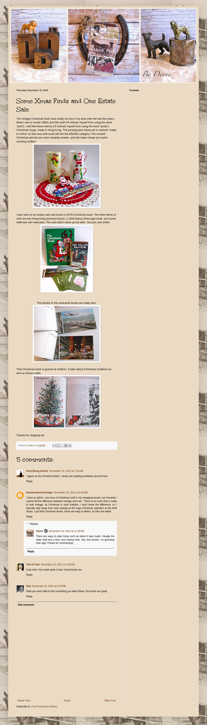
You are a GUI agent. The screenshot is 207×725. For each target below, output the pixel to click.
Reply (29, 481)
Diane (39, 531)
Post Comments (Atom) (44, 706)
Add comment (26, 604)
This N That (33, 564)
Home (67, 700)
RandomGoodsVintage (39, 492)
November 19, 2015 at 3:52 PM (58, 564)
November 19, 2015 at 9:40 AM (71, 492)
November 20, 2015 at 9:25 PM (49, 586)
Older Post (110, 700)
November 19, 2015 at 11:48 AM (66, 531)
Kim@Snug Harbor (37, 471)
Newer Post (23, 700)
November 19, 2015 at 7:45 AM (66, 471)
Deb (28, 586)
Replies (34, 524)
